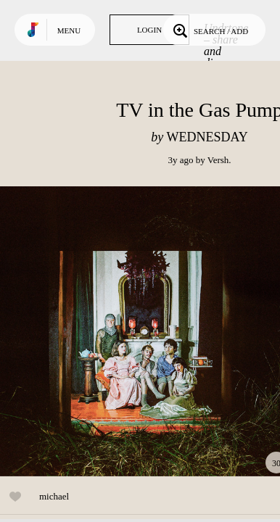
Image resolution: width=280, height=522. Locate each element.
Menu (69, 30)
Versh (218, 159)
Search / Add (209, 29)
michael (54, 496)
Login (149, 29)
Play (145, 331)
